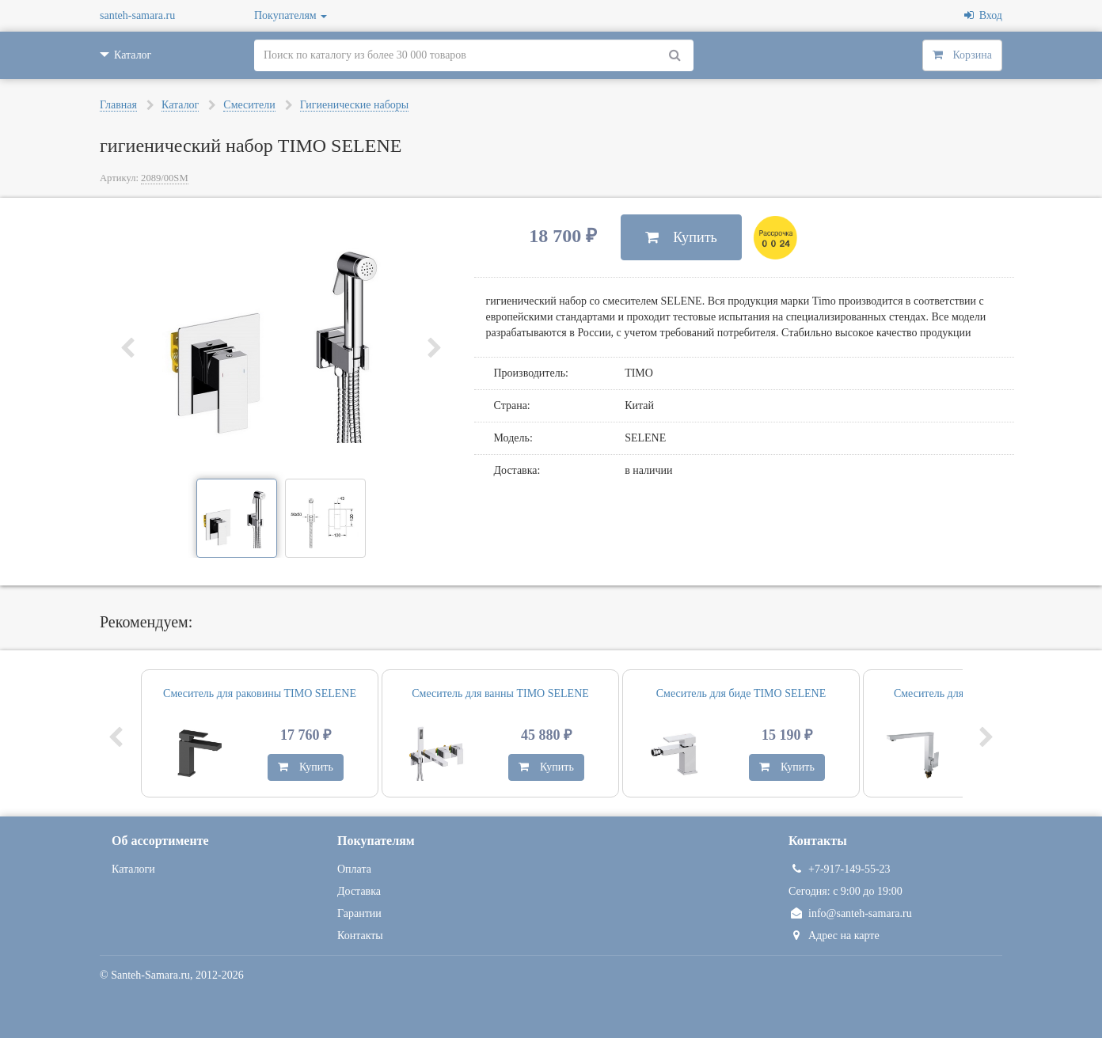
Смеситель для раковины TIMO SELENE (259, 693)
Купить (681, 237)
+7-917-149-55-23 (839, 869)
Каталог (180, 105)
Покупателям (290, 15)
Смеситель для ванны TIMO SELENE (500, 693)
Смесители (249, 105)
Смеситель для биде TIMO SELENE (741, 693)
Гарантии (359, 913)
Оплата (354, 869)
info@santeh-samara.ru (850, 913)
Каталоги (133, 869)
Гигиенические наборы (354, 105)
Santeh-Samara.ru (150, 975)
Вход (983, 15)
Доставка (359, 891)
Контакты (360, 935)
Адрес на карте (834, 935)
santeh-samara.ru (137, 15)
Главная (118, 105)
